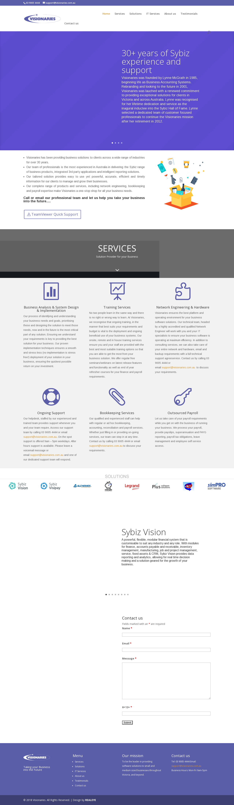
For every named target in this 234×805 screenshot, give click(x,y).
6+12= (127, 707)
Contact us (71, 23)
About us (170, 13)
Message (129, 658)
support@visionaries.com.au (178, 367)
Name (127, 628)
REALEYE (90, 800)
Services (120, 13)
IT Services (153, 13)
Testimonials (189, 13)
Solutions (135, 13)
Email (126, 643)
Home (106, 13)
